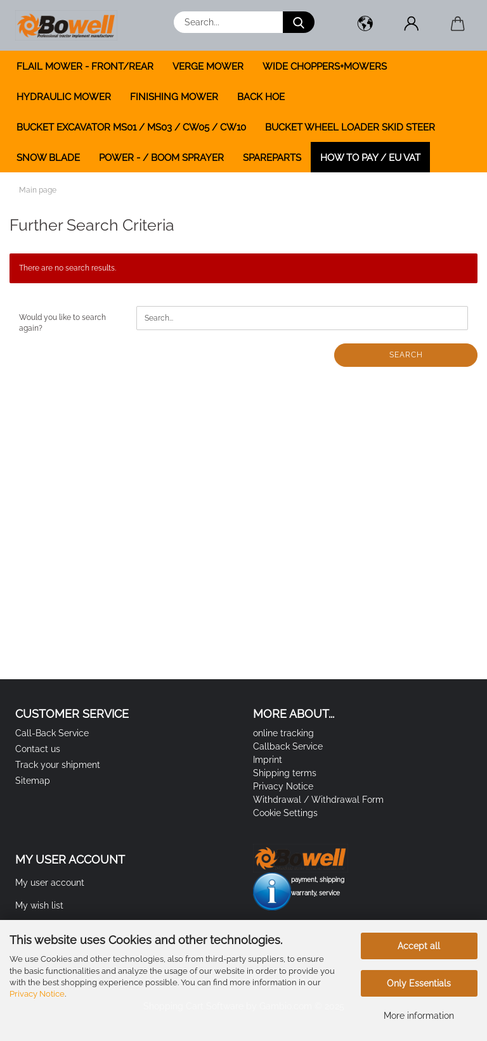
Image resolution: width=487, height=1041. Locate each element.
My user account (49, 883)
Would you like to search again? (62, 323)
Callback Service (288, 746)
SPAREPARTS (272, 157)
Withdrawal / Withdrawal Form (318, 800)
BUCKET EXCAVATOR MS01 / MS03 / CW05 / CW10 (131, 127)
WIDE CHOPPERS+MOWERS (325, 66)
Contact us (37, 749)
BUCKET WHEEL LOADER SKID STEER (350, 127)
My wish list (39, 905)
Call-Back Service (52, 733)
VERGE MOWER (208, 66)
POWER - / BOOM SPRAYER (161, 157)
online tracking (283, 733)
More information (419, 1016)
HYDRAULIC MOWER (63, 97)
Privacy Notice (37, 994)
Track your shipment (57, 765)
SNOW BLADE (48, 157)
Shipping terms (284, 773)
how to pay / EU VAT (370, 157)
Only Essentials (419, 983)
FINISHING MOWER (174, 97)
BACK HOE (261, 97)
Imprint (267, 760)
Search (406, 354)
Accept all (419, 946)
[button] (365, 25)
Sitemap (32, 781)
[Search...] (299, 22)
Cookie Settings (285, 813)
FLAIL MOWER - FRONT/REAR (84, 66)
